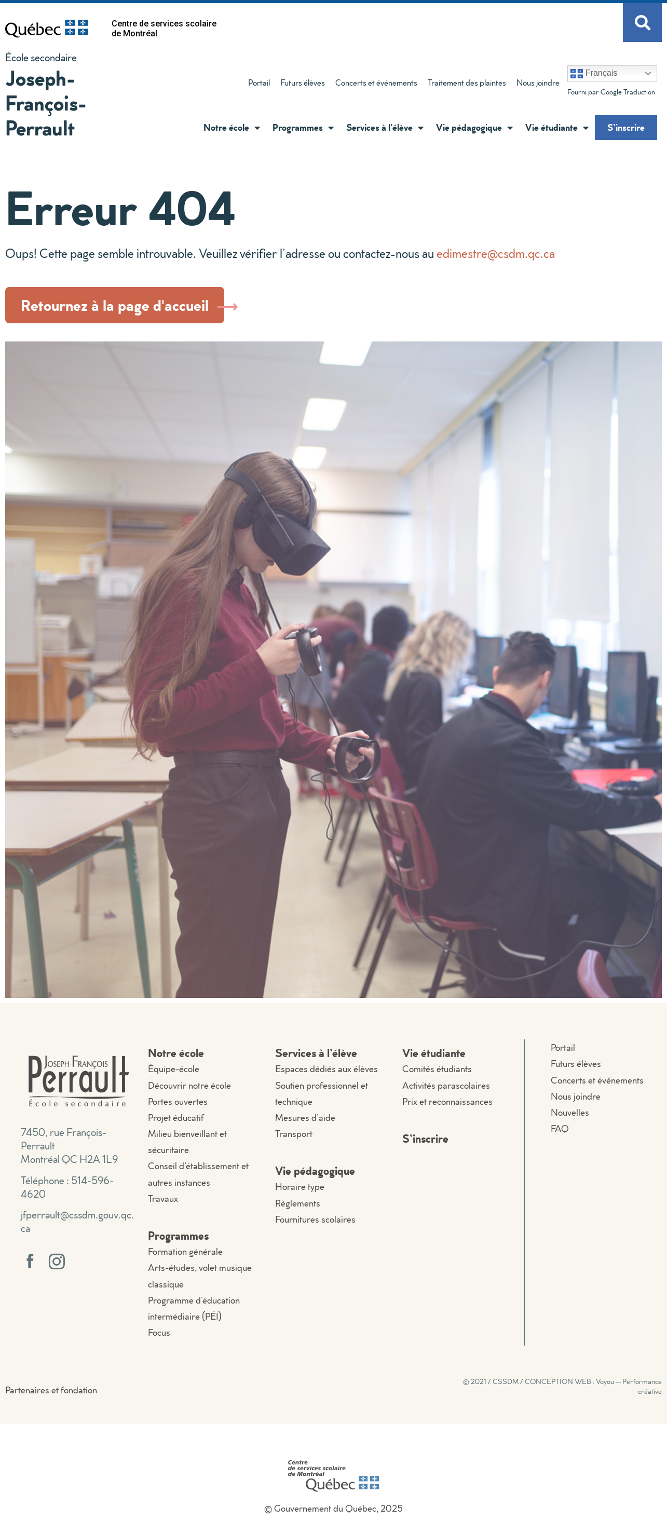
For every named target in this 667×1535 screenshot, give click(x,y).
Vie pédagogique (474, 128)
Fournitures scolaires (315, 1219)
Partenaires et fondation (51, 1389)
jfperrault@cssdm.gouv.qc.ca (77, 1221)
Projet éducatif (176, 1117)
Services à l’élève (385, 128)
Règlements (297, 1203)
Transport (293, 1133)
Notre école (231, 128)
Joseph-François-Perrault (46, 102)
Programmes (303, 128)
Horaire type (299, 1186)
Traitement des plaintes (467, 82)
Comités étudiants (437, 1068)
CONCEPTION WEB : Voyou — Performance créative (593, 1386)
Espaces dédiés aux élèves (326, 1068)
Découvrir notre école (189, 1085)
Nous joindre (538, 82)
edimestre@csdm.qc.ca (496, 253)
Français (593, 73)
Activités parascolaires (446, 1085)
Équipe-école (173, 1068)
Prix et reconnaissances (447, 1101)
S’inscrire (626, 127)
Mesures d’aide (305, 1117)
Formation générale (185, 1251)
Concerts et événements (376, 82)
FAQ (560, 1128)
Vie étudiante (557, 128)
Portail (259, 82)
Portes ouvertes (178, 1101)
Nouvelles (570, 1112)
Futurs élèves (302, 82)
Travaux (163, 1198)
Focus (159, 1332)
